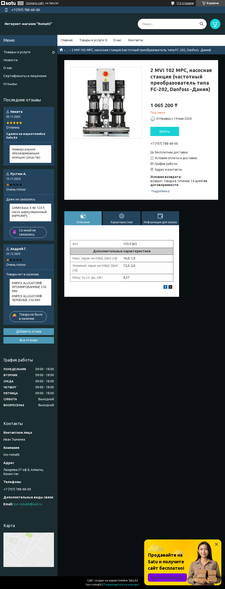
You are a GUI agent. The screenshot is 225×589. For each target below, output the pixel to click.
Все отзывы (29, 340)
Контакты (135, 40)
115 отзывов (185, 3)
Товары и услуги (91, 40)
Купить (165, 131)
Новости (10, 60)
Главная (67, 40)
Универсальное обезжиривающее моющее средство (26, 153)
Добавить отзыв (28, 331)
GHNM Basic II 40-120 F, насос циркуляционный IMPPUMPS (29, 212)
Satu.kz (133, 580)
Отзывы (10, 84)
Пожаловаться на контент (121, 584)
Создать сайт (35, 3)
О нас (117, 40)
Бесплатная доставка (171, 152)
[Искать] (201, 24)
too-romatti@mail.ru (28, 504)
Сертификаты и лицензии (24, 76)
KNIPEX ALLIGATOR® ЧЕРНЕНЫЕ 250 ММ (27, 298)
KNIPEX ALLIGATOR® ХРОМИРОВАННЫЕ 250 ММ (29, 287)
